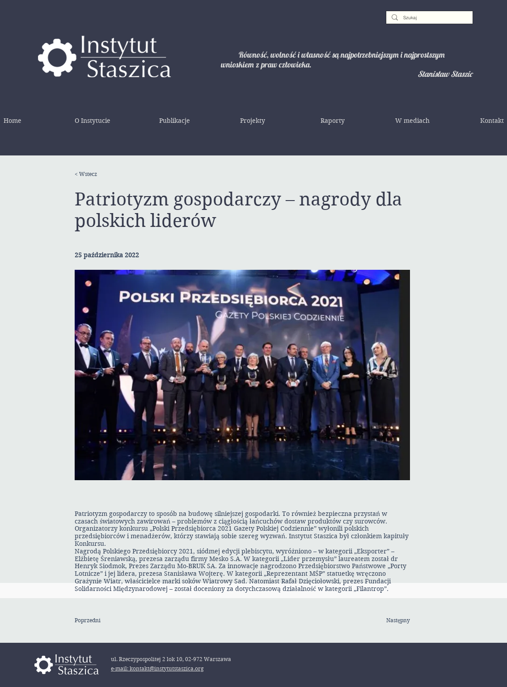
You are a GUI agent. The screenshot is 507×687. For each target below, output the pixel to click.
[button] (92, 120)
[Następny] (387, 620)
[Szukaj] (428, 18)
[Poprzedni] (104, 620)
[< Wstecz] (104, 174)
